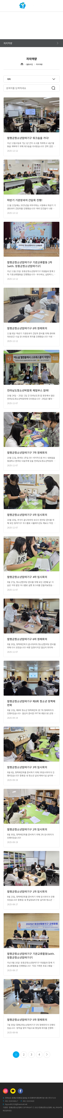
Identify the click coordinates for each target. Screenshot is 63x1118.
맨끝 (47, 1054)
